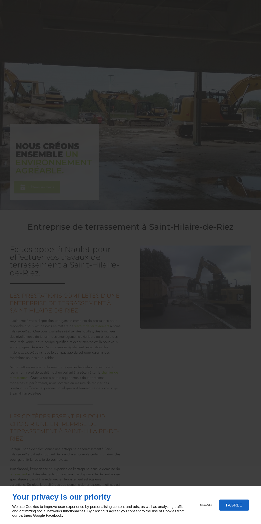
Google (39, 515)
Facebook (54, 515)
